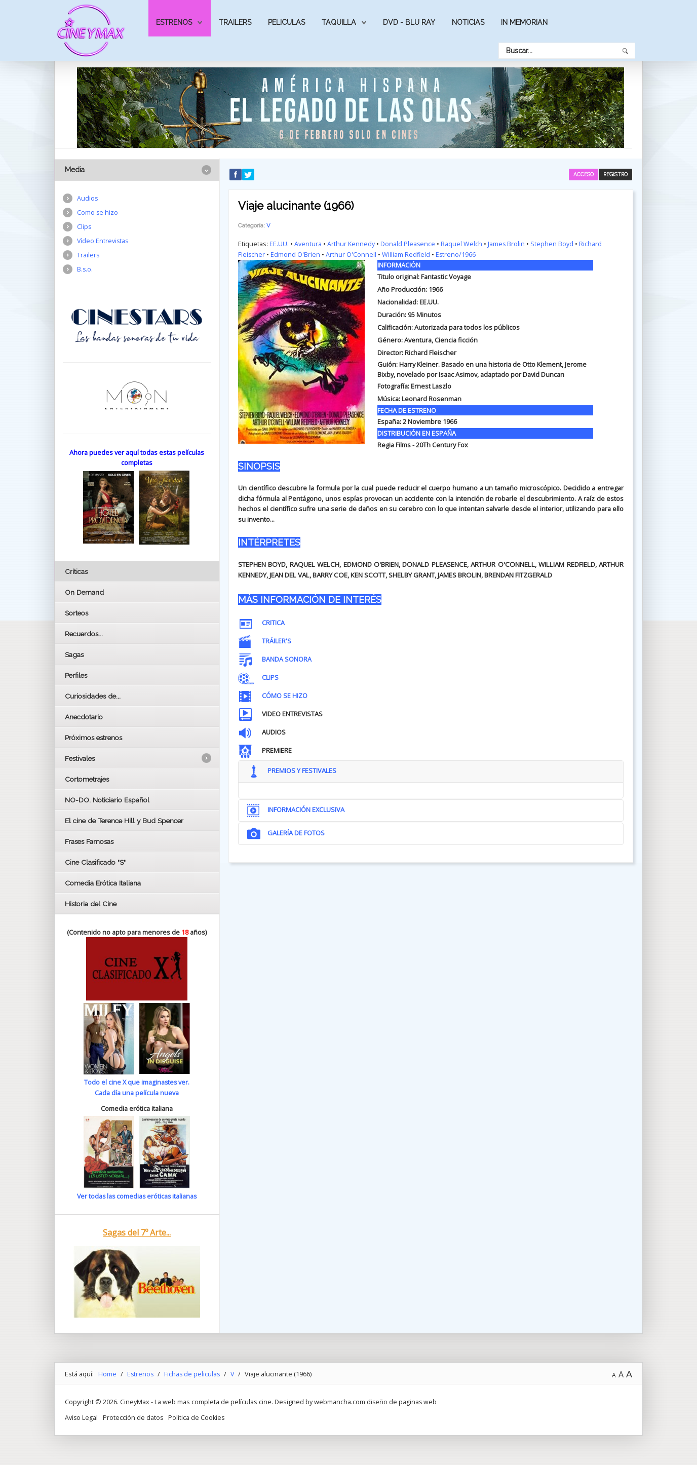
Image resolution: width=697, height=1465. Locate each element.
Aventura (308, 243)
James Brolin (507, 243)
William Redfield (406, 254)
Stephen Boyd (552, 243)
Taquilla (339, 22)
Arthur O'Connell (351, 254)
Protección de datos (133, 1416)
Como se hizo (98, 212)
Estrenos (174, 22)
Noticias (468, 22)
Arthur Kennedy (351, 243)
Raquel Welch (462, 243)
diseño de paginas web (402, 1401)
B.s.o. (85, 270)
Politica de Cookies (197, 1416)
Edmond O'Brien (296, 254)
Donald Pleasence (408, 243)
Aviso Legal (81, 1416)
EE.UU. (279, 243)
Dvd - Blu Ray (409, 22)
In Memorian (524, 22)
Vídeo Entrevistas (103, 241)
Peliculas (286, 22)
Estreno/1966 (457, 254)
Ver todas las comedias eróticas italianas (136, 1195)
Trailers (235, 22)
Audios (87, 198)
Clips (84, 227)
